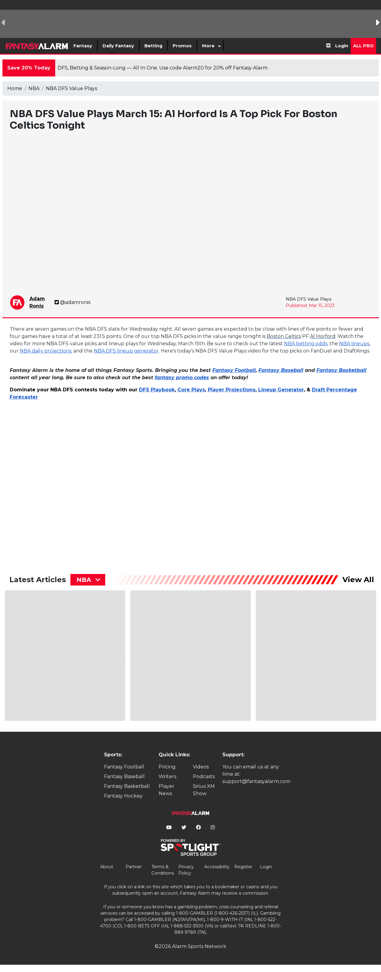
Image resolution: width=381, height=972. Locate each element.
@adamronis (72, 302)
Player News (166, 789)
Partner (134, 866)
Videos (201, 767)
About (106, 866)
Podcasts (204, 776)
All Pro (363, 46)
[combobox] (87, 580)
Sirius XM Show (204, 789)
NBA (34, 88)
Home (14, 88)
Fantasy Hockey (123, 796)
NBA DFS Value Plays (71, 88)
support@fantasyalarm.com (256, 781)
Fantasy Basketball (127, 786)
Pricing (167, 767)
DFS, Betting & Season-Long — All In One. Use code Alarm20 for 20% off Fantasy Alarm (163, 68)
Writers (167, 776)
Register (243, 866)
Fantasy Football (124, 767)
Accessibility (217, 866)
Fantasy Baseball (124, 776)
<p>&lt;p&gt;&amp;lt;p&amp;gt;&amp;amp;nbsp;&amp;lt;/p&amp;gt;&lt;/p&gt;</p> (63, 481)
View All (358, 579)
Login (341, 46)
